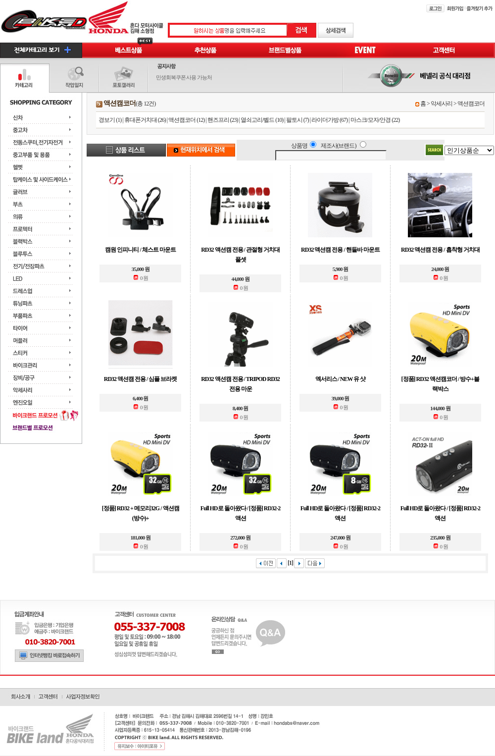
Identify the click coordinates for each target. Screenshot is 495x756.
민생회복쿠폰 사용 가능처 (184, 77)
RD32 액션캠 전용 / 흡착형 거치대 (440, 249)
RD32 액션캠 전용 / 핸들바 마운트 (340, 249)
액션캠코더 (471, 103)
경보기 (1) (110, 119)
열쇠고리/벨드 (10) (262, 119)
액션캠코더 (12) (186, 119)
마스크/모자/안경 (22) (375, 119)
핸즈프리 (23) (222, 119)
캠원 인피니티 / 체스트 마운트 (140, 249)
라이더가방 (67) (329, 119)
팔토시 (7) (297, 119)
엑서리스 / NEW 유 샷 (340, 379)
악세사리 (441, 103)
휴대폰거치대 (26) (145, 119)
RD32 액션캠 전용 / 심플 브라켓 (140, 379)
